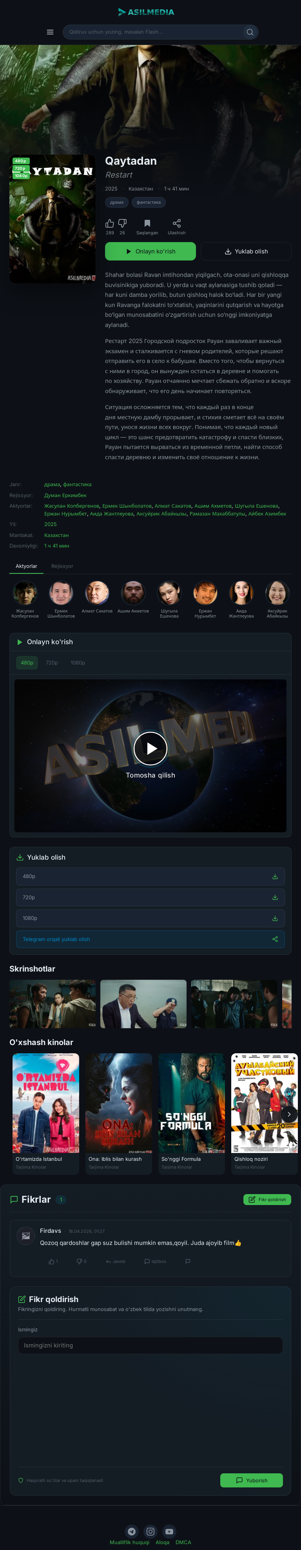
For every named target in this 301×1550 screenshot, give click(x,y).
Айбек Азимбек (267, 513)
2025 (111, 188)
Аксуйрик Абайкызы (161, 513)
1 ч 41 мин (176, 188)
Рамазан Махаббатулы (217, 513)
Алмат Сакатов (173, 506)
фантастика (149, 202)
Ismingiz (28, 1329)
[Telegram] (132, 1532)
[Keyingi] (289, 1114)
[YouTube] (169, 1532)
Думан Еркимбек (65, 495)
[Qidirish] (250, 32)
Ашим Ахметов (213, 506)
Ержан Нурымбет (65, 513)
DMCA (183, 1542)
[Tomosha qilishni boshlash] (150, 755)
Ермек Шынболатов (127, 506)
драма (116, 202)
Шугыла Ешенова (256, 506)
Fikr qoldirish (267, 1199)
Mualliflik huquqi (129, 1542)
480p (27, 662)
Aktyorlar (26, 566)
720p (52, 662)
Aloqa (162, 1542)
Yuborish (252, 1480)
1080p (78, 662)
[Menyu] (50, 32)
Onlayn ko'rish (150, 251)
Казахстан (141, 188)
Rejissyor (62, 566)
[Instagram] (150, 1532)
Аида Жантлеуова (112, 513)
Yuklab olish (246, 251)
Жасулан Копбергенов (71, 506)
